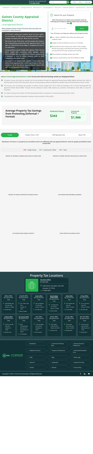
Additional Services (69, 7)
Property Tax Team (78, 362)
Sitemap (53, 367)
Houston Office (45, 280)
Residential (6, 7)
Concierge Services (26, 7)
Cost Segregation (48, 7)
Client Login (87, 2)
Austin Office (39, 296)
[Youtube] (89, 373)
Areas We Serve (80, 7)
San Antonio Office (23, 317)
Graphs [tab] (10, 135)
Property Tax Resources (57, 350)
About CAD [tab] (81, 135)
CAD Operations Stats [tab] (58, 135)
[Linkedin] (84, 373)
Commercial (15, 7)
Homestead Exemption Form (79, 351)
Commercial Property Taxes (57, 344)
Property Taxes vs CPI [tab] (32, 135)
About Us (31, 362)
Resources (58, 7)
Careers (31, 367)
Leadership (54, 362)
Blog (80, 2)
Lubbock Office (8, 317)
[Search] (62, 28)
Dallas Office (69, 296)
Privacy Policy (76, 367)
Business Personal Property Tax (78, 344)
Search (82, 28)
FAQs (74, 2)
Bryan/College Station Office (54, 296)
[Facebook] (80, 373)
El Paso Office (84, 296)
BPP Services (37, 7)
